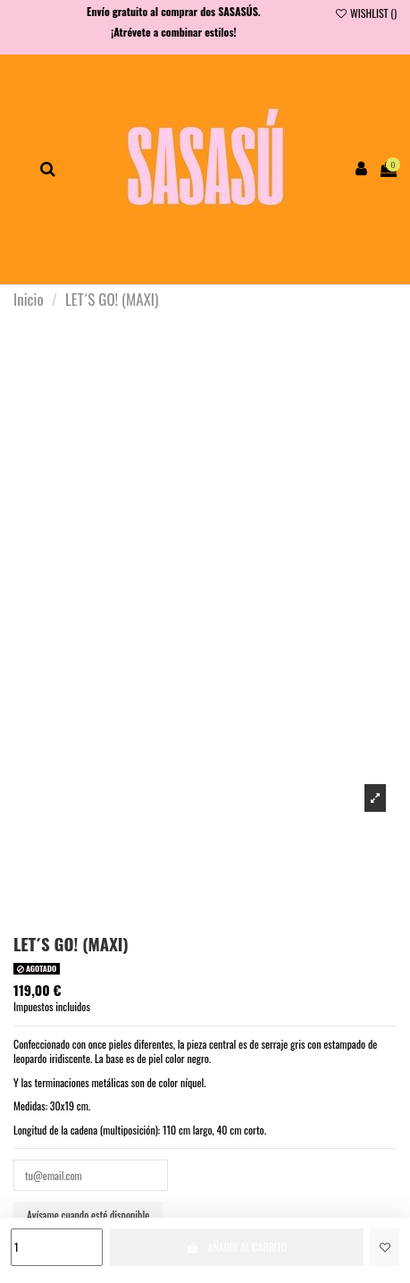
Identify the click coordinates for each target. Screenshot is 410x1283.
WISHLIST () (365, 13)
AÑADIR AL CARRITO (236, 1246)
